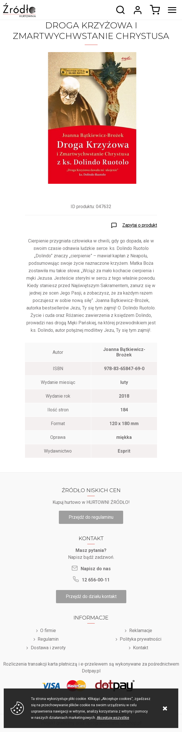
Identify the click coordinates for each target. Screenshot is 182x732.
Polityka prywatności (140, 639)
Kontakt (140, 647)
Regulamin (48, 639)
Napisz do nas (96, 568)
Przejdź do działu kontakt (91, 596)
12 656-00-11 (96, 580)
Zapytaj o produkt (139, 225)
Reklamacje (140, 630)
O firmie (48, 630)
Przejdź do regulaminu (91, 517)
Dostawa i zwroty (48, 647)
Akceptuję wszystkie (113, 718)
